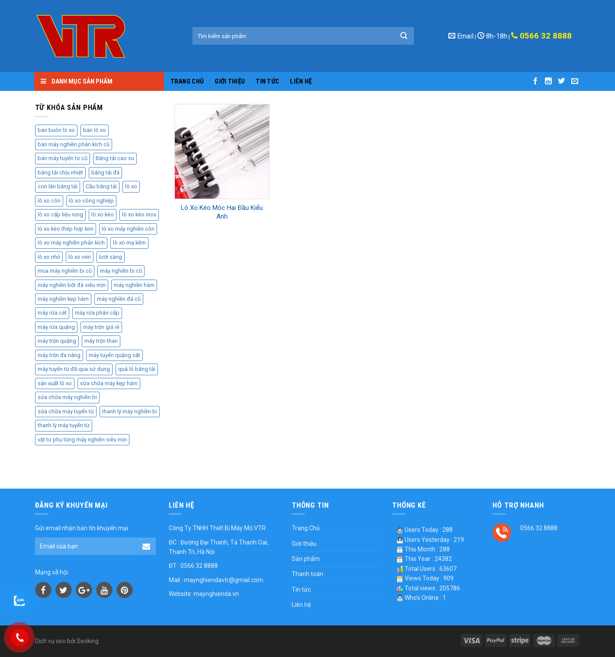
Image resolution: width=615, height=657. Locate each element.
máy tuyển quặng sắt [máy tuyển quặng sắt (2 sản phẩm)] (114, 355)
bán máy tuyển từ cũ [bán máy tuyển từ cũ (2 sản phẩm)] (62, 158)
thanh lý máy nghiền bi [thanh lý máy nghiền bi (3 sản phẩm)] (129, 411)
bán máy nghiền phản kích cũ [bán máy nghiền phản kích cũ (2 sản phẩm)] (73, 144)
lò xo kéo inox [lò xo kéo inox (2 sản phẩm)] (139, 214)
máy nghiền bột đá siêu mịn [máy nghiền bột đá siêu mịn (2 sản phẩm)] (72, 285)
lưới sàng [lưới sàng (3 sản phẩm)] (110, 257)
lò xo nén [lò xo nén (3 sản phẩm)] (79, 257)
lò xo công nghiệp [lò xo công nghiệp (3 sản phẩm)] (91, 200)
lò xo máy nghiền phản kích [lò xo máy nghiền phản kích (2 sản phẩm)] (71, 242)
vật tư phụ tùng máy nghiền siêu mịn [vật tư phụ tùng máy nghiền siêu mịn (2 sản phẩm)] (82, 439)
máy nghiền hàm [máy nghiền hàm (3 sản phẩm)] (134, 285)
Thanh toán (307, 573)
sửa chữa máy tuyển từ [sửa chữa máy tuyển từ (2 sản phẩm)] (66, 411)
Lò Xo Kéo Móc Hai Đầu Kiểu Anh (222, 212)
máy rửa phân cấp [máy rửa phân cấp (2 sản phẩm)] (97, 312)
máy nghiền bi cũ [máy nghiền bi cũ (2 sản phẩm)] (121, 270)
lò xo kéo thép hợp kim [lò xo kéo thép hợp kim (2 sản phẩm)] (65, 228)
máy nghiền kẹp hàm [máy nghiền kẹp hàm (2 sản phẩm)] (63, 299)
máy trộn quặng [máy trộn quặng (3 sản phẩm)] (57, 341)
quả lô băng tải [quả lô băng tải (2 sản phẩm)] (136, 369)
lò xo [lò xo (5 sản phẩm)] (131, 186)
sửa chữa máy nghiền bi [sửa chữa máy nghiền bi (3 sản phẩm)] (67, 397)
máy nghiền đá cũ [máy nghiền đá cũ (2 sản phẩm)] (119, 299)
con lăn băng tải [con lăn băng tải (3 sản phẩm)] (57, 186)
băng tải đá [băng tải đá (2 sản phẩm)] (105, 172)
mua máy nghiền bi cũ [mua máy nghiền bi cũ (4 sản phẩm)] (65, 270)
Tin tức (267, 81)
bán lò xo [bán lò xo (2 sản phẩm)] (94, 130)
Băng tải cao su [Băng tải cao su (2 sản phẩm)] (115, 158)
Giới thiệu (230, 81)
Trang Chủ (187, 81)
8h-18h (492, 36)
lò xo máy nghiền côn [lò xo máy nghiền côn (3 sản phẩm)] (128, 228)
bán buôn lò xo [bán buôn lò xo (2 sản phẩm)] (56, 130)
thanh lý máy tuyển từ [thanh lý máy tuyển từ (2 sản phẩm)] (64, 425)
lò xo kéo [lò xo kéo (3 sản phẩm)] (102, 214)
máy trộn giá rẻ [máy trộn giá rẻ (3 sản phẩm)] (101, 327)
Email (460, 36)
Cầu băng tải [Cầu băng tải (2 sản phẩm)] (101, 186)
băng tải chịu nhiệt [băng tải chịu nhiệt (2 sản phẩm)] (60, 172)
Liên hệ (301, 81)
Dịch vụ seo (50, 641)
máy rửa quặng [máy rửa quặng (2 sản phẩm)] (56, 327)
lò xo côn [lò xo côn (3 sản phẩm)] (49, 200)
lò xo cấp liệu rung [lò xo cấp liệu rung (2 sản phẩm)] (60, 214)
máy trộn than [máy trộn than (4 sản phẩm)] (101, 341)
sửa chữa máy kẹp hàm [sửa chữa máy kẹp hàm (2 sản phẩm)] (109, 383)
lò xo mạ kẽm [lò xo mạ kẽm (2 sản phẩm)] (129, 242)
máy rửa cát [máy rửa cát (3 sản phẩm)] (52, 312)
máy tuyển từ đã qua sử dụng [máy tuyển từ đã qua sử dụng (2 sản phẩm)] (74, 369)
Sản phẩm (306, 558)
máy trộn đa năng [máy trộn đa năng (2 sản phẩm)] (59, 355)
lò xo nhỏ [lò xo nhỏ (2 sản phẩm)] (49, 257)
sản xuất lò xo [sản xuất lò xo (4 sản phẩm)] (55, 383)
